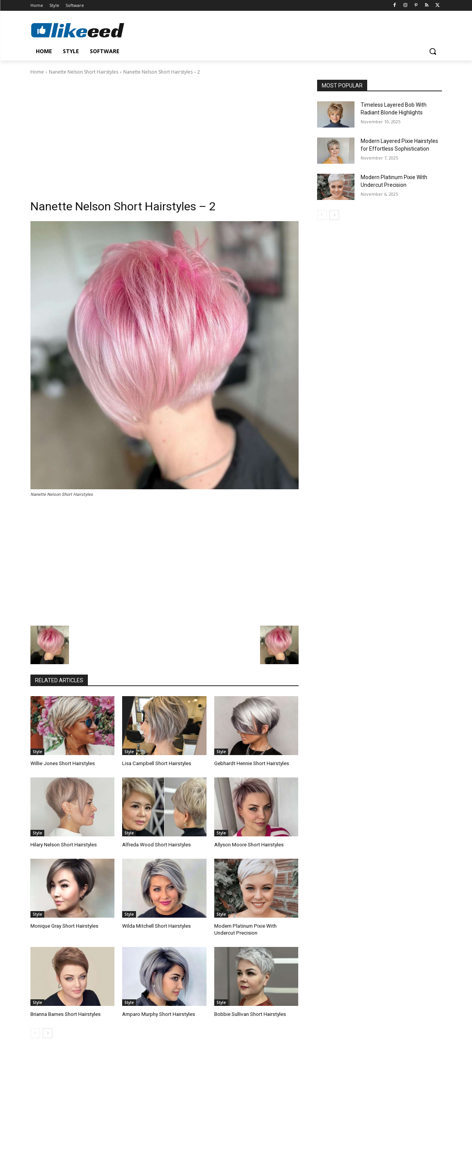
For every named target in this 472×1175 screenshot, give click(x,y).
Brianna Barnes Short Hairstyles (65, 1013)
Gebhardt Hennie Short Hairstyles (251, 763)
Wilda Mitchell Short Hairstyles (156, 925)
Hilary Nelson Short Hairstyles (63, 844)
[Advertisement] (164, 134)
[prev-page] (35, 1032)
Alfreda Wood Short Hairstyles (156, 844)
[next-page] (47, 1032)
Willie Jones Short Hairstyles (62, 763)
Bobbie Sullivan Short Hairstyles (249, 1013)
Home (37, 72)
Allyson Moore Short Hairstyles (248, 844)
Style (37, 751)
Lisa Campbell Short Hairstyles (156, 763)
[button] (432, 51)
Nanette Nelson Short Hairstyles (83, 72)
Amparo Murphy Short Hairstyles (158, 1013)
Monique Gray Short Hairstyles (63, 925)
